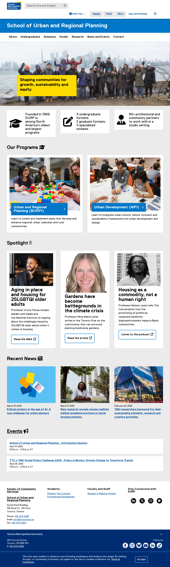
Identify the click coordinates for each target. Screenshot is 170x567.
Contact (118, 37)
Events (14, 431)
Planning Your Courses (58, 493)
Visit (109, 14)
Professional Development (61, 497)
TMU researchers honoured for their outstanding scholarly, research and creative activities (137, 413)
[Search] (65, 6)
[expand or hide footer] (161, 534)
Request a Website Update (101, 493)
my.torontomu (138, 14)
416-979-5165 (22, 516)
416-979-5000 (16, 546)
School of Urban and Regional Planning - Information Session (48, 443)
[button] (77, 14)
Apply (96, 14)
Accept (141, 559)
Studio (63, 37)
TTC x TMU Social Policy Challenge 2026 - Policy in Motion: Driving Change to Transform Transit (71, 460)
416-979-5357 (19, 523)
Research (78, 37)
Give (120, 14)
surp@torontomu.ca (23, 519)
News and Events (98, 37)
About (13, 37)
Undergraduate (30, 37)
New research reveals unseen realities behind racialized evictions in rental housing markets (85, 413)
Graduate (50, 37)
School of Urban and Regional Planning (57, 25)
